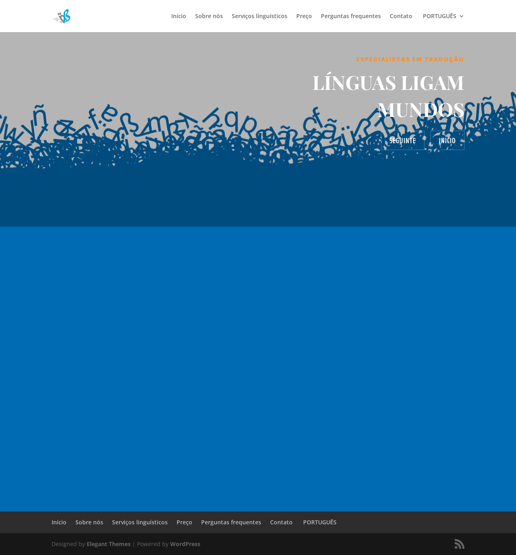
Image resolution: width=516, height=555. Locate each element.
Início (178, 16)
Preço (304, 16)
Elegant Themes (109, 544)
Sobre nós (209, 16)
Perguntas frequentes (351, 16)
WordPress (185, 544)
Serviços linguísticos (259, 16)
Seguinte (402, 140)
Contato (401, 16)
